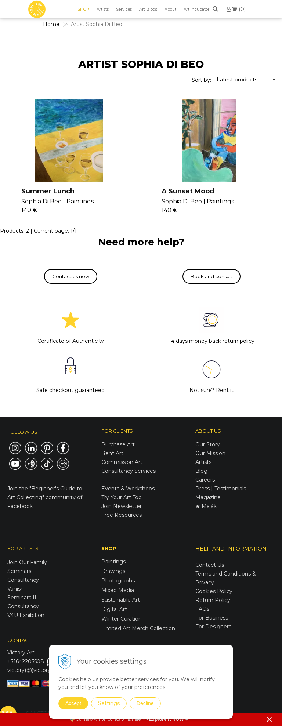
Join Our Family (27, 562)
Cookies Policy (213, 591)
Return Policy (212, 600)
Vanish (15, 588)
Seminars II (21, 597)
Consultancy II (25, 606)
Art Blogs (148, 9)
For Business (212, 617)
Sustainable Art (120, 599)
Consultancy (23, 580)
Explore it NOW (166, 719)
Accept (73, 703)
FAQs (202, 609)
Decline (145, 703)
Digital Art (114, 609)
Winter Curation (121, 619)
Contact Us (209, 565)
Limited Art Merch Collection (138, 628)
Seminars (19, 571)
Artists (103, 9)
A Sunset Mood (188, 191)
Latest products (237, 79)
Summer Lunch (48, 191)
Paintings (113, 561)
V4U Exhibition (25, 615)
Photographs (118, 580)
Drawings (113, 571)
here (136, 719)
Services (124, 9)
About (170, 9)
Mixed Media (117, 590)
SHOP (83, 9)
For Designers (213, 626)
